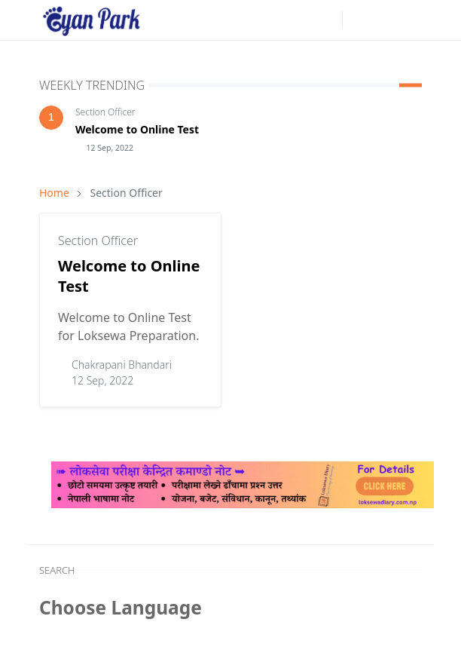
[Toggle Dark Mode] (358, 20)
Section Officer (105, 112)
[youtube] (327, 20)
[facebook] (303, 20)
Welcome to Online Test (137, 129)
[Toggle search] (384, 19)
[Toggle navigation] (410, 20)
